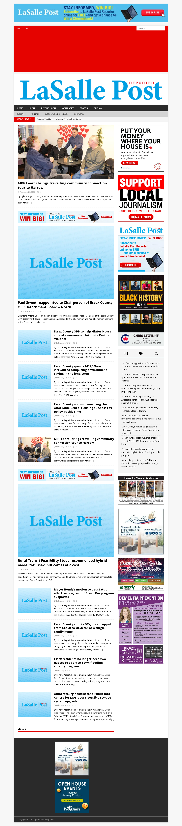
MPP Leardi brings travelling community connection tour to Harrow (62, 185)
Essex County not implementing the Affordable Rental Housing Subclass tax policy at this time (83, 407)
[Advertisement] (91, 52)
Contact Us (79, 114)
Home (20, 108)
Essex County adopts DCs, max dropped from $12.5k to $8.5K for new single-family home (82, 627)
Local (32, 108)
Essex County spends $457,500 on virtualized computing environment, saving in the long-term (81, 369)
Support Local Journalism (57, 114)
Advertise (35, 114)
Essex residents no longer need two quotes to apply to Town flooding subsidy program (80, 662)
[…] (30, 202)
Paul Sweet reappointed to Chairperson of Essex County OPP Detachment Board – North (65, 304)
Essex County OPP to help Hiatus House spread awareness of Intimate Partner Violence (82, 335)
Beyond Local (48, 108)
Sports (84, 108)
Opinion (98, 108)
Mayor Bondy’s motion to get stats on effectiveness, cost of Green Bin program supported (84, 593)
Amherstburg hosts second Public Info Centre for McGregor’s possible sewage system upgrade (82, 697)
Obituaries (68, 108)
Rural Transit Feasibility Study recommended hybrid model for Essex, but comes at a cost (62, 562)
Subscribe (21, 114)
